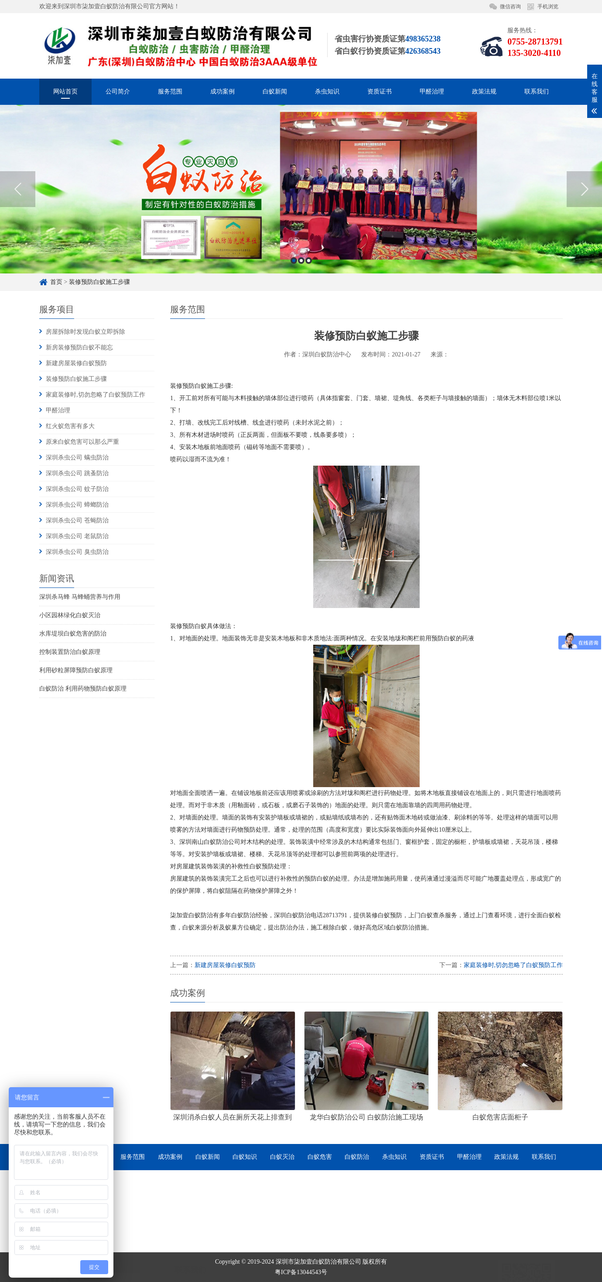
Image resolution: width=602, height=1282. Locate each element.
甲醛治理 (432, 91)
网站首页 (65, 91)
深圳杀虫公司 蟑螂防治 (77, 504)
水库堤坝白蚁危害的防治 (72, 633)
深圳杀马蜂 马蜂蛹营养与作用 (79, 597)
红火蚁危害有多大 (70, 426)
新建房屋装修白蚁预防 (76, 363)
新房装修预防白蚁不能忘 (79, 347)
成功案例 (222, 91)
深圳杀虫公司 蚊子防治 (77, 489)
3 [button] (308, 342)
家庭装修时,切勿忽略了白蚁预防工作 (95, 394)
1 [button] (293, 342)
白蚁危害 (320, 1157)
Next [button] (584, 271)
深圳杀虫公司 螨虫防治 (77, 457)
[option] (301, 271)
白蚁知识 (245, 1157)
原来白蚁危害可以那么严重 (82, 442)
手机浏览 (547, 6)
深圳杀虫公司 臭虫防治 (77, 552)
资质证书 (379, 91)
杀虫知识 (327, 91)
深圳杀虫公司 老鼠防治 (77, 536)
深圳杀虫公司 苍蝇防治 (77, 520)
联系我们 (536, 91)
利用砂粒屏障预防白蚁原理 (76, 670)
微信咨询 (510, 6)
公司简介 (118, 91)
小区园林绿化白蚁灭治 (69, 615)
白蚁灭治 (282, 1157)
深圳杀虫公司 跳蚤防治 (77, 473)
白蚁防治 (357, 1157)
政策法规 (484, 91)
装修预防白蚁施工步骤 (76, 379)
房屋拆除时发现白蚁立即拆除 (85, 331)
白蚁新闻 (275, 91)
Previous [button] (17, 271)
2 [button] (301, 342)
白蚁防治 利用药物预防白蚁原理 (83, 688)
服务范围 (170, 91)
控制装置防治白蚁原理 (69, 652)
